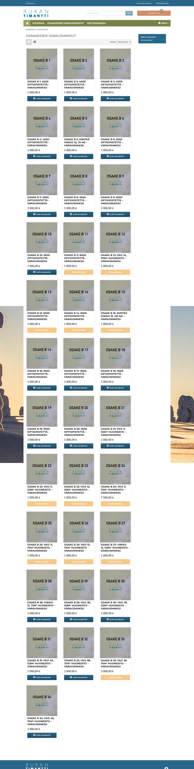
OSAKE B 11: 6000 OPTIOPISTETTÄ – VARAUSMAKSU (75, 258)
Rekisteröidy (162, 3)
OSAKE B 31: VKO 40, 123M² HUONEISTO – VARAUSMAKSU (40, 663)
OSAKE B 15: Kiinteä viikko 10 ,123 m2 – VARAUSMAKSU (114, 316)
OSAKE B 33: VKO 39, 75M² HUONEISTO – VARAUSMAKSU (114, 663)
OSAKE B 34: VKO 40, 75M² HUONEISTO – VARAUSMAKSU (40, 721)
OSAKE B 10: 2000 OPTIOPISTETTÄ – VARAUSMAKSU (38, 258)
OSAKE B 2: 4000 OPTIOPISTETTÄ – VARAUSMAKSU (75, 84)
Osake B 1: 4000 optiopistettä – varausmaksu (38, 84)
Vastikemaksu (96, 23)
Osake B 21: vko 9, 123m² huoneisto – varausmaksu (113, 431)
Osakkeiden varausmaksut (65, 23)
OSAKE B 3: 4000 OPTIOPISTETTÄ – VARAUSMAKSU (112, 84)
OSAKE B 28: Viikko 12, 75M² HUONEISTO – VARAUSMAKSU (41, 605)
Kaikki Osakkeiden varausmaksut (148, 38)
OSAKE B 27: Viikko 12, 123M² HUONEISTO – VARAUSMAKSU (115, 547)
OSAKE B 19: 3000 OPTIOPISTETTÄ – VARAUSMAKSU (38, 431)
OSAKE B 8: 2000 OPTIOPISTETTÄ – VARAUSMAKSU (75, 200)
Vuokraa (38, 23)
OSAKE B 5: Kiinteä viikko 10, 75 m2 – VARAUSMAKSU (77, 142)
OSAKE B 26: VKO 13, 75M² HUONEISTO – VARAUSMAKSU (77, 547)
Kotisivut (30, 3)
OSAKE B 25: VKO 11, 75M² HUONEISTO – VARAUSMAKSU (40, 547)
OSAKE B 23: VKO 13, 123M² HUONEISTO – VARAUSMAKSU (77, 489)
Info (163, 23)
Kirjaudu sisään (144, 3)
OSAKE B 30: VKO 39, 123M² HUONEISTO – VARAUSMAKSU (114, 605)
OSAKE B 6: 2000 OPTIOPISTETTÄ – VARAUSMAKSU (112, 142)
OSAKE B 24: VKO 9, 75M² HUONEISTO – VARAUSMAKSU (113, 489)
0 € (155, 12)
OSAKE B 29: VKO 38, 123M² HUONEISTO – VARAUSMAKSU (77, 605)
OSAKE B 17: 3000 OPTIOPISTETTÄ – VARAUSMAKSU (75, 373)
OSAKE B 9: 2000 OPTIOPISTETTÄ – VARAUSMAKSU (112, 200)
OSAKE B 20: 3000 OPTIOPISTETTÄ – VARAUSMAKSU (75, 431)
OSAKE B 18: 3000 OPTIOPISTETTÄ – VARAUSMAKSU (112, 373)
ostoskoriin (42, 98)
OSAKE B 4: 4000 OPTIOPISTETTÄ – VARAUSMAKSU (38, 142)
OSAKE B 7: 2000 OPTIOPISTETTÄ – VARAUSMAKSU (38, 200)
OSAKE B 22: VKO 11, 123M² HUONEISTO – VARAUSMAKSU (40, 489)
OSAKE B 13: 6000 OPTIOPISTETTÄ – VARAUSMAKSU (38, 316)
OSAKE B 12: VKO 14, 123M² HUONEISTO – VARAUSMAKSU (113, 258)
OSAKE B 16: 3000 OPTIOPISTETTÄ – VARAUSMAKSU (38, 373)
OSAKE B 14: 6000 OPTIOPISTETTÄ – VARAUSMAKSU (75, 316)
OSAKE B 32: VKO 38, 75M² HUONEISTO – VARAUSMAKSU (77, 663)
